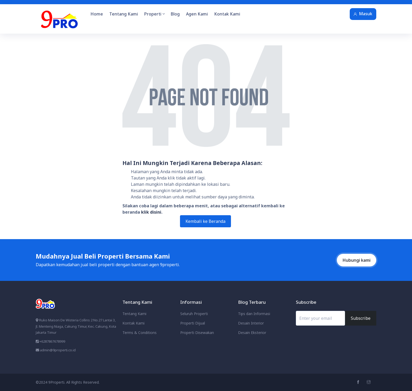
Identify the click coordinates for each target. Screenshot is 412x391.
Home (96, 14)
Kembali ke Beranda (205, 221)
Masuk (363, 14)
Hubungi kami (356, 260)
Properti (154, 14)
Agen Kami (197, 14)
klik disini (151, 212)
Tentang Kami (123, 14)
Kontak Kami (227, 14)
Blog (175, 14)
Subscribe (360, 318)
